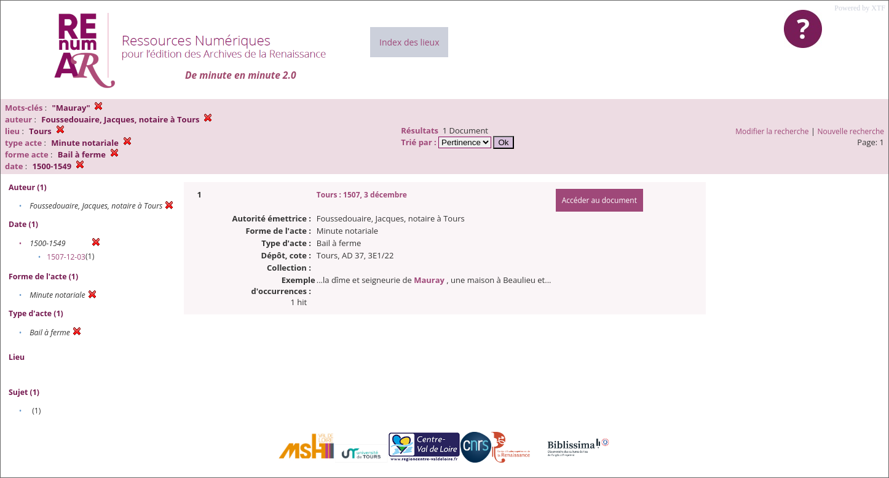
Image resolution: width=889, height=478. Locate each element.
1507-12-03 (66, 257)
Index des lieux (409, 42)
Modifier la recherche (771, 131)
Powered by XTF (859, 8)
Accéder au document (599, 200)
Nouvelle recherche (851, 131)
